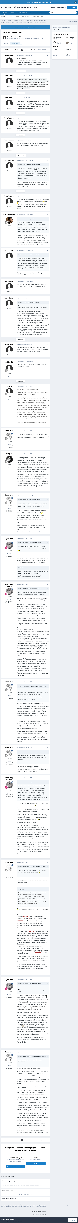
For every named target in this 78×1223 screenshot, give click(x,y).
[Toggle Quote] (19, 164)
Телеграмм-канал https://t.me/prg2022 (37, 2)
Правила (17, 16)
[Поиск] (57, 12)
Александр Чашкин (9, 539)
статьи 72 (26, 916)
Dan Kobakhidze (9, 214)
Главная (5, 13)
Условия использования (16, 1221)
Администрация (26, 16)
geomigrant (60, 41)
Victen (71, 41)
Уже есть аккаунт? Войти (58, 7)
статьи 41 (20, 920)
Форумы (3, 16)
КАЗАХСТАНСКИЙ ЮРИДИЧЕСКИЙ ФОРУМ (19, 7)
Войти (35, 1163)
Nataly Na (9, 454)
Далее (30, 49)
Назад (7, 49)
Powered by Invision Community (39, 1214)
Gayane (9, 386)
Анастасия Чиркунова (9, 362)
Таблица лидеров (22, 12)
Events (10, 16)
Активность (13, 12)
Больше (32, 12)
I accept (72, 1220)
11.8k (9, 444)
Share (6, 43)
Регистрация (72, 7)
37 (33, 918)
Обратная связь (36, 1211)
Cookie (44, 1211)
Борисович (9, 430)
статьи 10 (31, 931)
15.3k (9, 553)
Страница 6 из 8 (42, 49)
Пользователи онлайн (38, 16)
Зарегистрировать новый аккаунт (16, 1166)
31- (29, 918)
